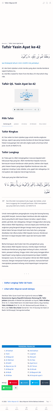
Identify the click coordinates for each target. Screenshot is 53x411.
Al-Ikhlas (9, 375)
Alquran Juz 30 (11, 366)
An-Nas (32, 360)
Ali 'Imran (33, 366)
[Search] (46, 2)
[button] (43, 2)
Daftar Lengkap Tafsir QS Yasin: (18, 283)
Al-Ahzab (33, 369)
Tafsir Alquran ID (11, 3)
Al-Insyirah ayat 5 (36, 375)
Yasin (8, 354)
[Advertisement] (26, 25)
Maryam (33, 357)
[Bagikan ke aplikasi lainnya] (15, 388)
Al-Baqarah (10, 357)
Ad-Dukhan (34, 351)
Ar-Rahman (10, 360)
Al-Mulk (8, 372)
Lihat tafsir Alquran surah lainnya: (19, 289)
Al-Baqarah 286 (35, 372)
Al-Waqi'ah (9, 369)
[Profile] (50, 2)
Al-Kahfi (8, 363)
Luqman (33, 354)
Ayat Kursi (33, 363)
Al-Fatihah (9, 351)
